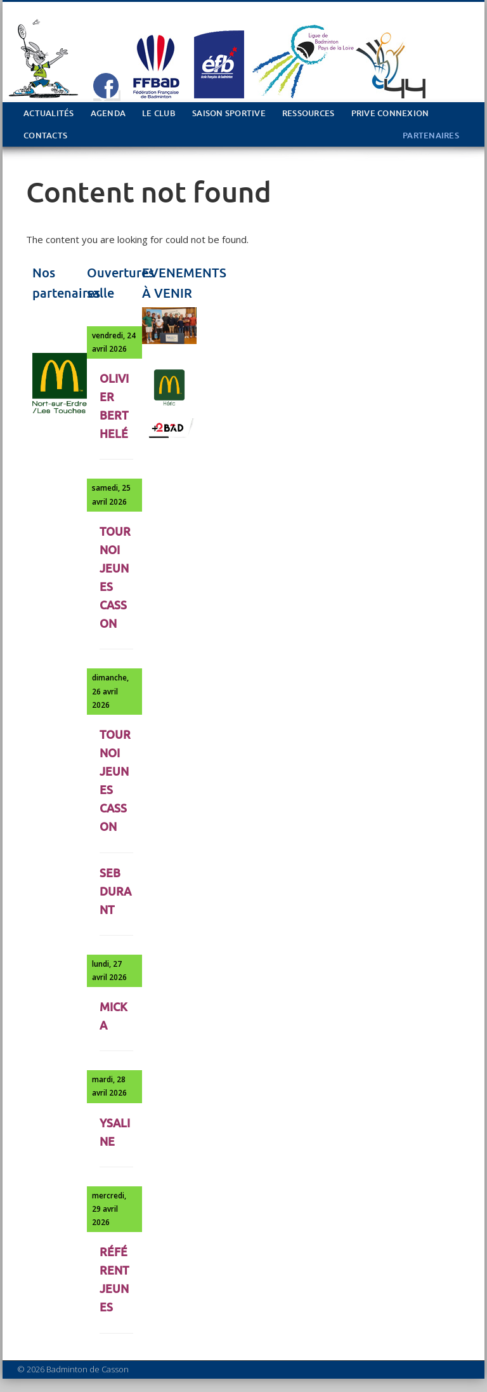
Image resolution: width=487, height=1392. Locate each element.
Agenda (108, 113)
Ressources (308, 113)
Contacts (45, 135)
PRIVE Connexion (390, 113)
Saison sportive (229, 113)
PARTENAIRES (431, 135)
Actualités (48, 113)
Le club (159, 113)
